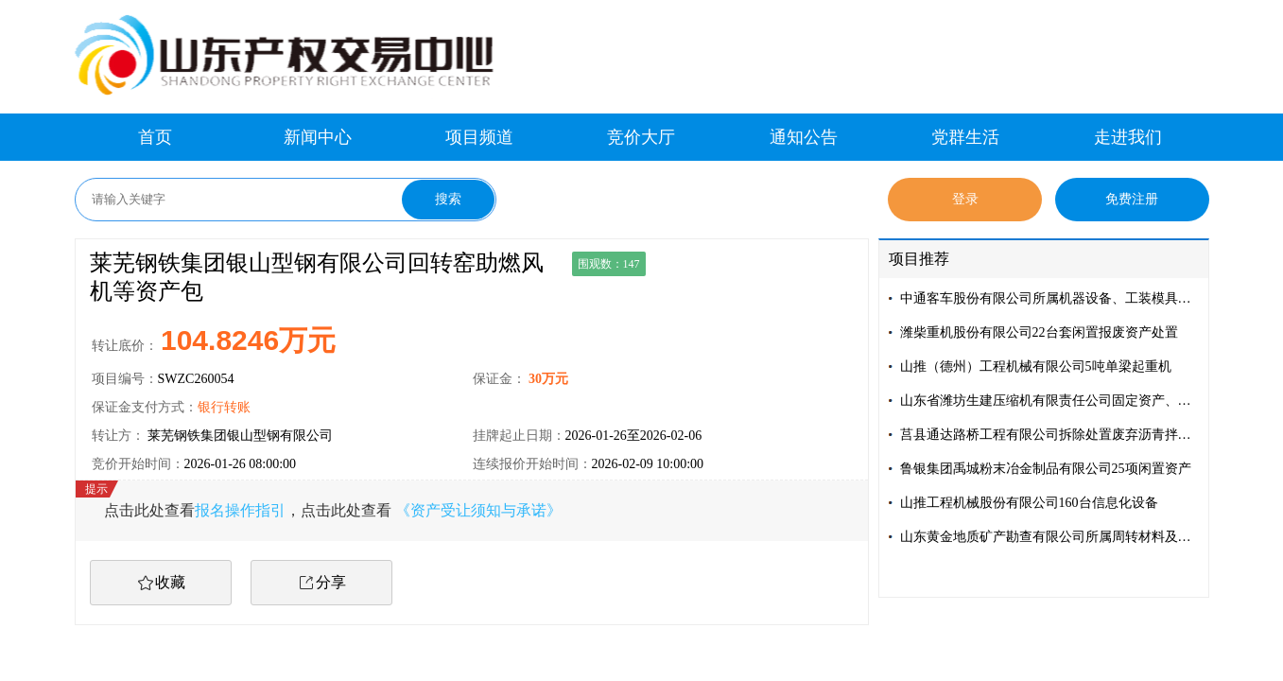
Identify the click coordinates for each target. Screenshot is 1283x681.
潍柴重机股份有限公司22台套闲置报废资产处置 (1039, 332)
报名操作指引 (240, 510)
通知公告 (804, 137)
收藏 (170, 582)
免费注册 (1131, 199)
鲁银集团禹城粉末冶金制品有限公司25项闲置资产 (1045, 469)
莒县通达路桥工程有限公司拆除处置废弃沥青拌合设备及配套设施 (1050, 435)
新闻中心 (318, 137)
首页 (155, 137)
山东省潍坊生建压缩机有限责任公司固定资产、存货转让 (1050, 400)
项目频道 (479, 137)
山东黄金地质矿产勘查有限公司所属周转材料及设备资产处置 (1050, 537)
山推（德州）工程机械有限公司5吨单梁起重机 (1035, 366)
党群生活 (965, 137)
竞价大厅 (641, 137)
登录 (965, 199)
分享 (331, 582)
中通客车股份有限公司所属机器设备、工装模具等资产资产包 (1050, 298)
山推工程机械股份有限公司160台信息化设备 (1029, 503)
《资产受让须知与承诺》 (478, 510)
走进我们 (1128, 137)
